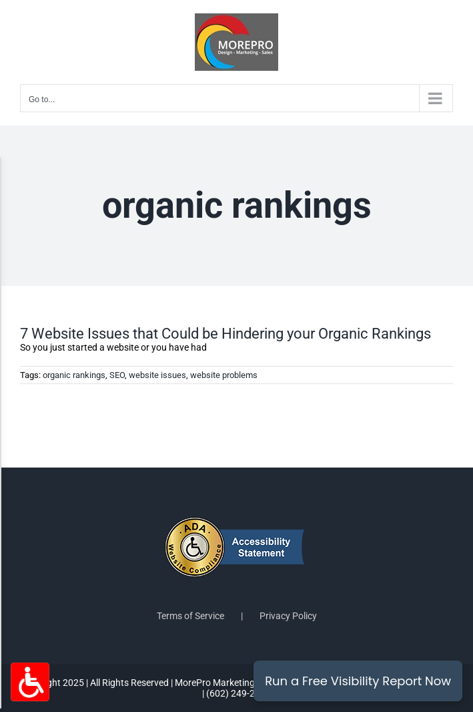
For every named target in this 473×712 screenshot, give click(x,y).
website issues (157, 375)
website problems (224, 375)
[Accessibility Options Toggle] (30, 682)
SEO (117, 375)
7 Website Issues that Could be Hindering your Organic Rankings (225, 333)
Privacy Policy (288, 615)
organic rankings (74, 375)
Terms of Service (190, 615)
